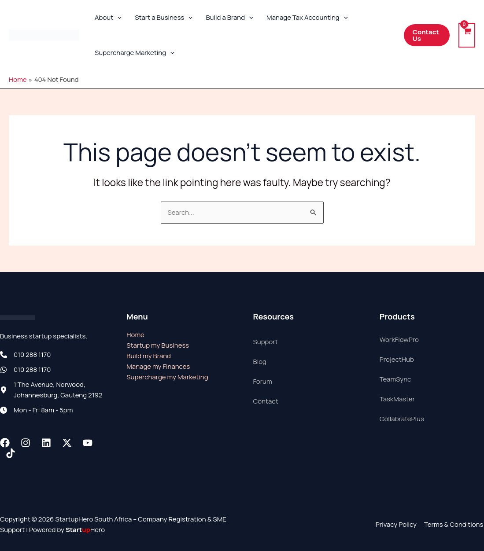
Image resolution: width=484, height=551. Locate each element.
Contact (265, 401)
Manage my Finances (158, 366)
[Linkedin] (46, 443)
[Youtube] (87, 443)
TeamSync (395, 379)
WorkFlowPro (399, 339)
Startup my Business (157, 345)
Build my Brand (148, 355)
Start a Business (163, 17)
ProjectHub (397, 359)
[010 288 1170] (25, 354)
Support (265, 341)
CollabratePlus (402, 418)
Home (135, 334)
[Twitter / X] (67, 443)
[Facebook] (5, 443)
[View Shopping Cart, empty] (466, 35)
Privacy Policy (397, 524)
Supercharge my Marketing (167, 377)
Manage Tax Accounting (307, 17)
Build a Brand (229, 17)
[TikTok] (10, 453)
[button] (117, 17)
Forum (262, 381)
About (108, 17)
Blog (259, 361)
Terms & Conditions (454, 524)
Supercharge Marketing (134, 52)
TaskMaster (397, 399)
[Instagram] (25, 443)
